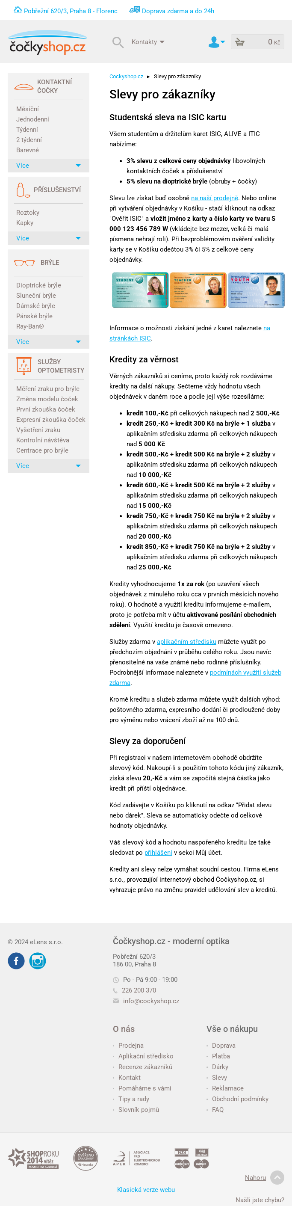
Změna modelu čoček (47, 399)
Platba (218, 1056)
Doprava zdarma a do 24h (178, 11)
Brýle (50, 263)
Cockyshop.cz (126, 76)
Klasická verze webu (146, 1190)
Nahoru (264, 1178)
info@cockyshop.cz (151, 1001)
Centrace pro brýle (42, 450)
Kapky (24, 223)
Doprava (221, 1045)
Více (48, 165)
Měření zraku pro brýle (48, 389)
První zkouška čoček (45, 409)
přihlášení (158, 852)
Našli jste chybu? (260, 1200)
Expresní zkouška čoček (49, 420)
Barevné (27, 150)
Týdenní (27, 129)
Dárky (217, 1067)
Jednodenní (32, 119)
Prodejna (128, 1045)
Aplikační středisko (143, 1056)
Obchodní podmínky (237, 1099)
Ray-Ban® (30, 326)
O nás (124, 1029)
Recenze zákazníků (142, 1067)
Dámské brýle (35, 306)
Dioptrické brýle (38, 285)
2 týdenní (29, 140)
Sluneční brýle (36, 295)
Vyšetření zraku (38, 430)
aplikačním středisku (186, 642)
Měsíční (27, 109)
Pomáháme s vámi (142, 1088)
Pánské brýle (34, 316)
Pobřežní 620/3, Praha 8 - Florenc (71, 11)
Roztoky (27, 212)
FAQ (215, 1110)
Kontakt (127, 1078)
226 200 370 (134, 990)
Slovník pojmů (136, 1110)
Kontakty (148, 41)
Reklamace (225, 1088)
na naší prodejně (214, 198)
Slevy (216, 1078)
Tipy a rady (131, 1099)
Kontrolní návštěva (42, 440)
